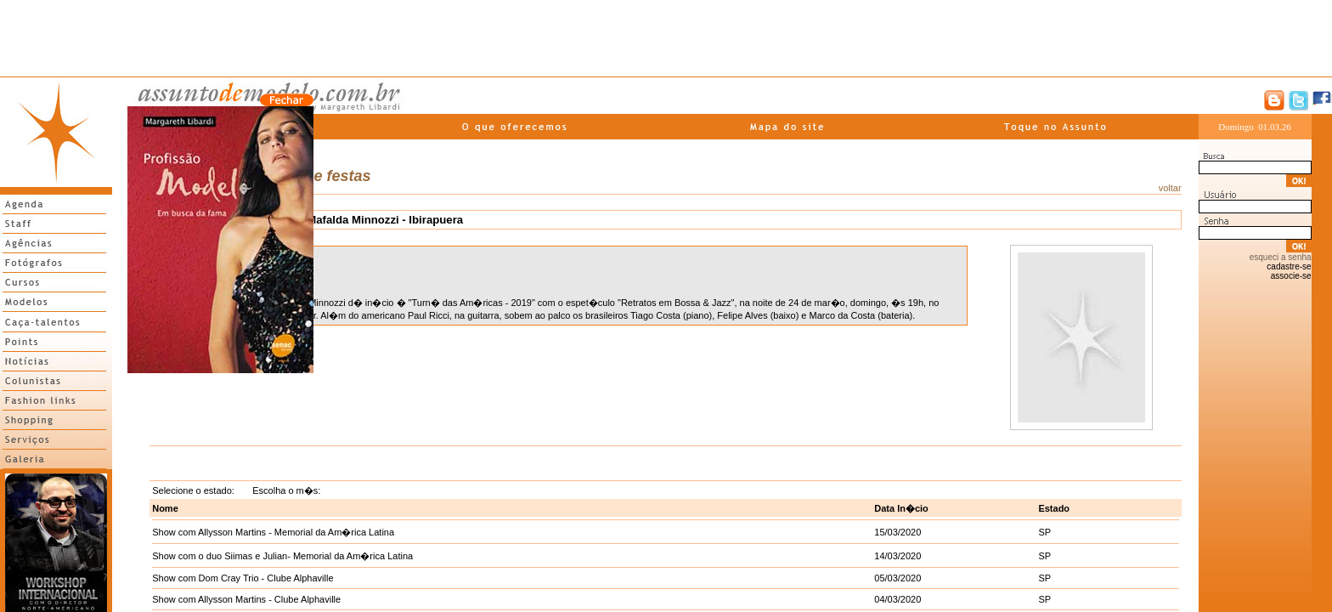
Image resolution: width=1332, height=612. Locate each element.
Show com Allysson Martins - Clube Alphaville (246, 599)
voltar (1170, 188)
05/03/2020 (897, 578)
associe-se (1291, 275)
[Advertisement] (666, 38)
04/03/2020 (897, 599)
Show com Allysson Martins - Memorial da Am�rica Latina (273, 532)
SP (1044, 532)
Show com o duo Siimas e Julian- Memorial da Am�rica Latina (282, 556)
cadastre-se (1289, 266)
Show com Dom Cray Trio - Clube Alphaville (242, 578)
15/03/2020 (897, 532)
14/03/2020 (897, 556)
